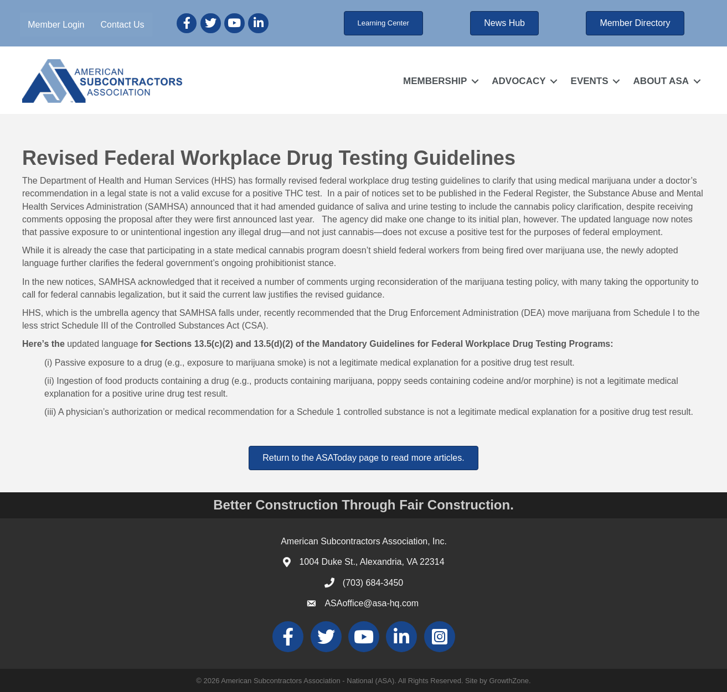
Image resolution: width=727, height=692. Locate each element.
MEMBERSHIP (435, 81)
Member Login (56, 24)
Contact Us (122, 24)
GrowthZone (509, 681)
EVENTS (590, 81)
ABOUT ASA (661, 81)
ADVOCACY (518, 81)
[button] (383, 23)
